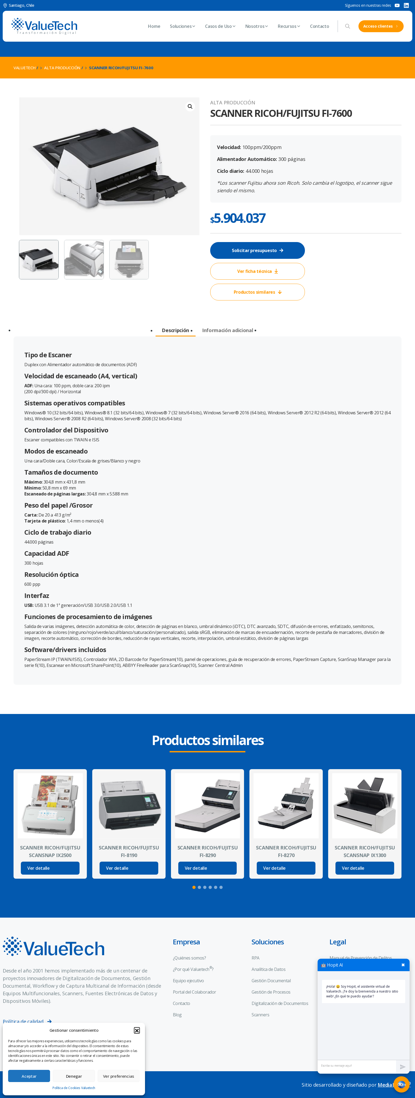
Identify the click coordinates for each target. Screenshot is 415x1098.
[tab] (175, 330)
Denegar (74, 1076)
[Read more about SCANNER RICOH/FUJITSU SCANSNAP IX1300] (364, 868)
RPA (255, 958)
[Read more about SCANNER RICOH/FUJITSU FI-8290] (207, 868)
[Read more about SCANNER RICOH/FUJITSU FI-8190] (129, 868)
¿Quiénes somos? (189, 958)
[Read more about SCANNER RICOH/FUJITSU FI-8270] (286, 868)
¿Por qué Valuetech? (193, 968)
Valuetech (24, 67)
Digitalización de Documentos (280, 1003)
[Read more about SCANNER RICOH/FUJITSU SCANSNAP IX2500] (50, 868)
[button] (137, 1030)
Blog (177, 1015)
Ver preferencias (118, 1076)
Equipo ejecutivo (188, 981)
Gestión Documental (271, 981)
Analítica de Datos (268, 969)
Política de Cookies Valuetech (73, 1088)
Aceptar (29, 1076)
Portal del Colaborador (194, 992)
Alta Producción (62, 67)
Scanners (260, 1015)
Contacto (181, 1003)
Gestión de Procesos (271, 992)
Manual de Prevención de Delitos (361, 958)
